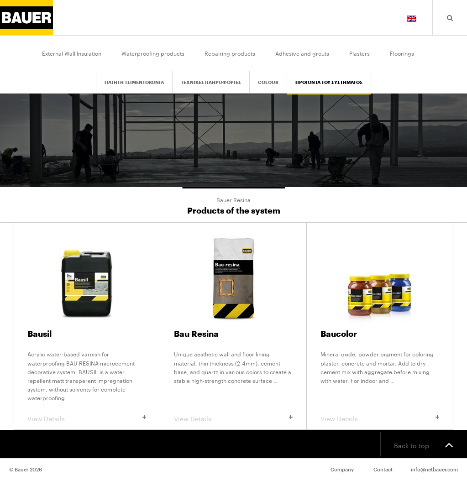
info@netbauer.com (434, 469)
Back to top (423, 444)
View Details (86, 418)
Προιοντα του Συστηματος (328, 82)
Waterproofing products (152, 52)
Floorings (402, 52)
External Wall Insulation (71, 52)
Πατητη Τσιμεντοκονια (134, 82)
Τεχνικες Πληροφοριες (211, 82)
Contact (383, 469)
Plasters (359, 52)
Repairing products (230, 52)
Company (342, 469)
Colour (268, 82)
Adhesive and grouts (302, 52)
